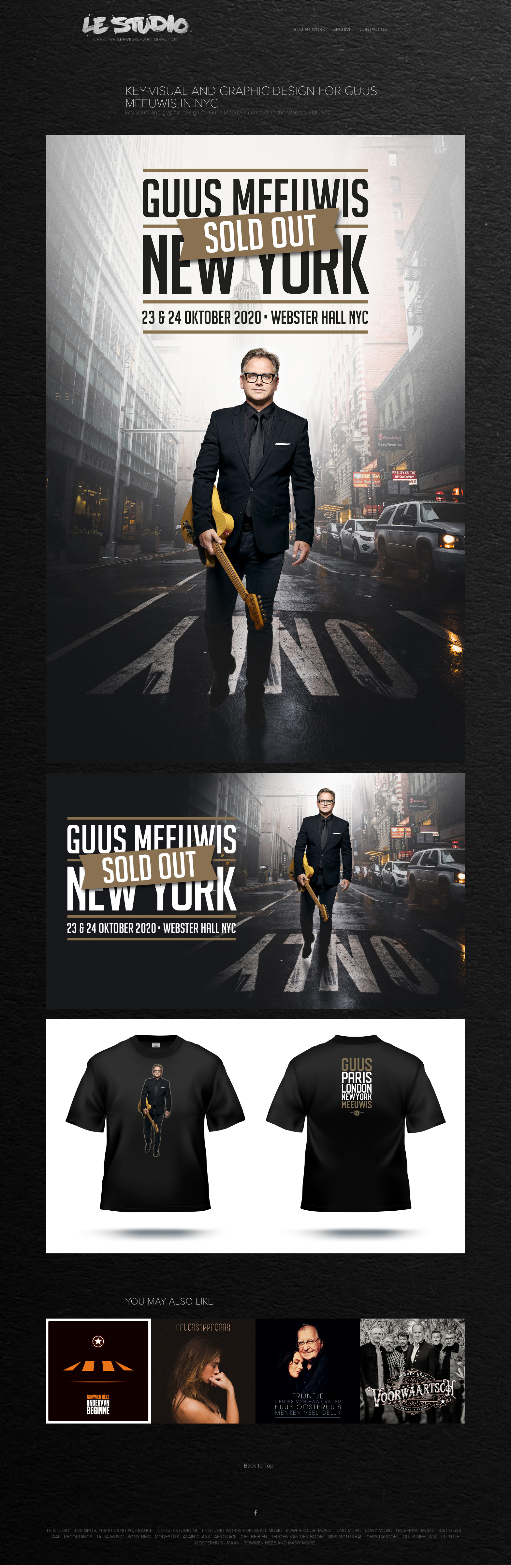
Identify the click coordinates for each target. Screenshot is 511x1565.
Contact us (373, 29)
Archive (342, 29)
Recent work (309, 29)
